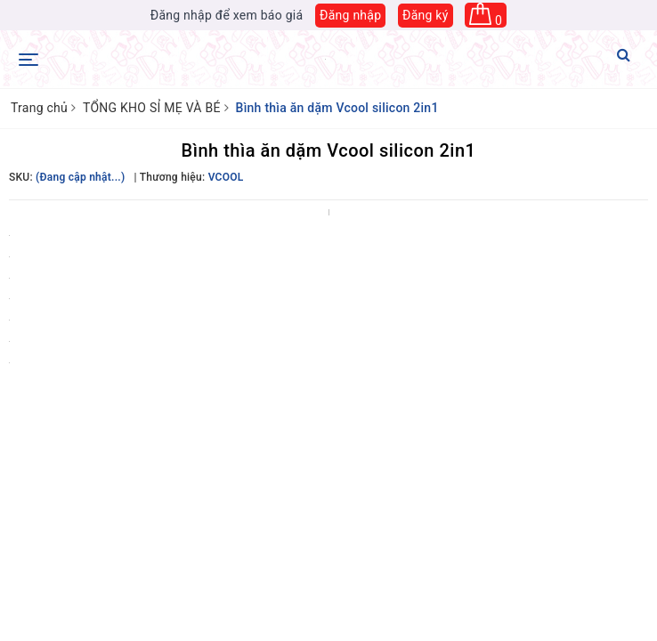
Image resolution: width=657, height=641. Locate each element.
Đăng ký (425, 15)
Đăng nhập (350, 15)
